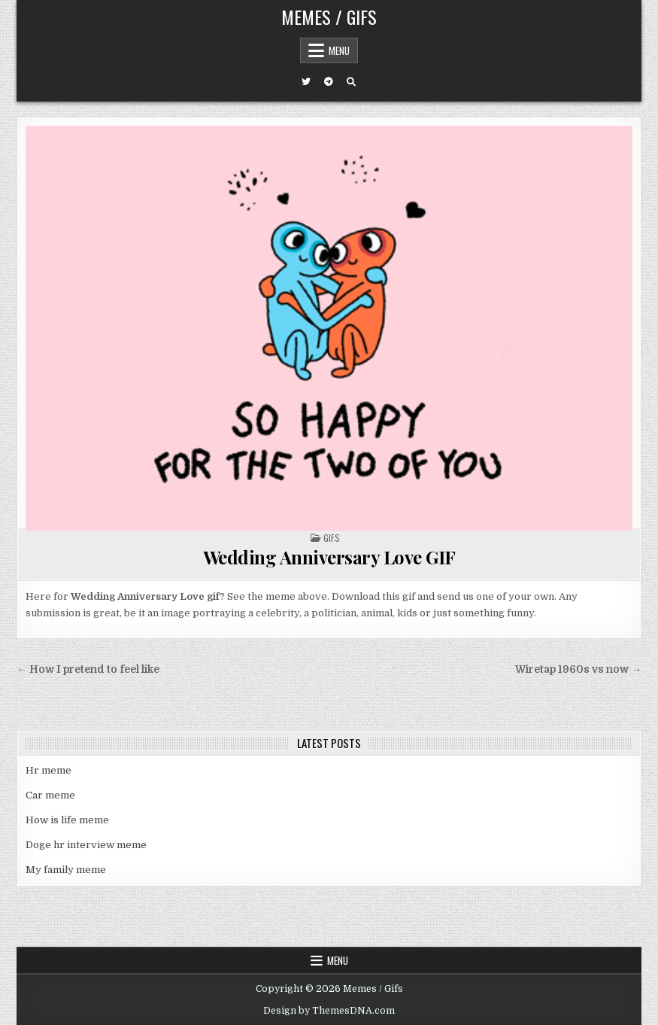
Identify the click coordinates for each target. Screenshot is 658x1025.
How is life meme (67, 820)
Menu (339, 50)
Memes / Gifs (329, 16)
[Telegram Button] (328, 82)
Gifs (331, 537)
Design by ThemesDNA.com (329, 1010)
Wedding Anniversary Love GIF (329, 557)
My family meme (66, 869)
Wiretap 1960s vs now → (578, 669)
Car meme (50, 795)
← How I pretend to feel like (88, 669)
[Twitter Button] (306, 82)
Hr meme (48, 770)
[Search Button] (351, 82)
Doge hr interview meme (86, 844)
